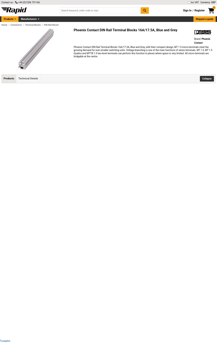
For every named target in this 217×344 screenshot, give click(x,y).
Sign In (187, 10)
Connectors (16, 25)
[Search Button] (145, 10)
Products (8, 19)
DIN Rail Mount (51, 25)
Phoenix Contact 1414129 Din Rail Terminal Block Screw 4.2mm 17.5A (44, 211)
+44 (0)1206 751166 (27, 2)
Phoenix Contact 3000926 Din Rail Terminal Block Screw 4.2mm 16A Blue (44, 302)
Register (199, 10)
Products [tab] (9, 78)
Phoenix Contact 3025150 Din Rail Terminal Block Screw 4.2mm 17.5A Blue (44, 272)
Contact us (7, 2)
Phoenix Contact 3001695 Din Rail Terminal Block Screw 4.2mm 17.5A (44, 180)
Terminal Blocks (33, 25)
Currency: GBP (208, 2)
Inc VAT (193, 2)
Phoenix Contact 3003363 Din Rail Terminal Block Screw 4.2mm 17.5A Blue (44, 241)
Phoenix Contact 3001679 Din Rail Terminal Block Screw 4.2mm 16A (44, 150)
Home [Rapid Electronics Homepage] (4, 25)
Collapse (207, 78)
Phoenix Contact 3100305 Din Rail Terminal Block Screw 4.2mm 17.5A (44, 119)
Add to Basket (91, 121)
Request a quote (204, 19)
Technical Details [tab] (28, 78)
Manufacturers (29, 19)
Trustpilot (5, 341)
